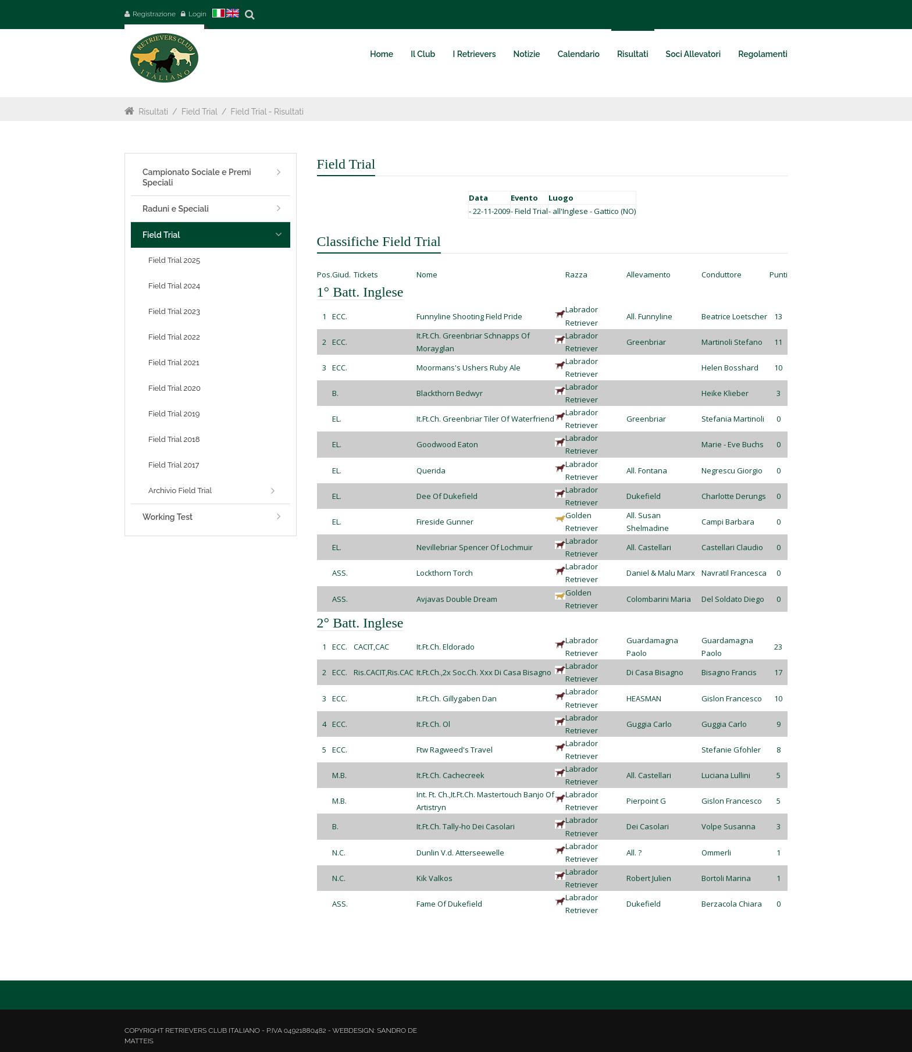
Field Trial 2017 (174, 465)
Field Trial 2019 (174, 413)
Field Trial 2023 (174, 311)
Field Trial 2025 (174, 260)
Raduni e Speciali (175, 208)
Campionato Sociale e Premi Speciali (196, 177)
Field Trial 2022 (174, 337)
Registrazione (154, 14)
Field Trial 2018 (174, 439)
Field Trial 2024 (174, 285)
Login (197, 14)
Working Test (167, 517)
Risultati (153, 111)
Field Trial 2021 (173, 362)
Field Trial (199, 111)
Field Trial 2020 (174, 388)
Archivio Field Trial (180, 490)
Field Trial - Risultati (267, 111)
